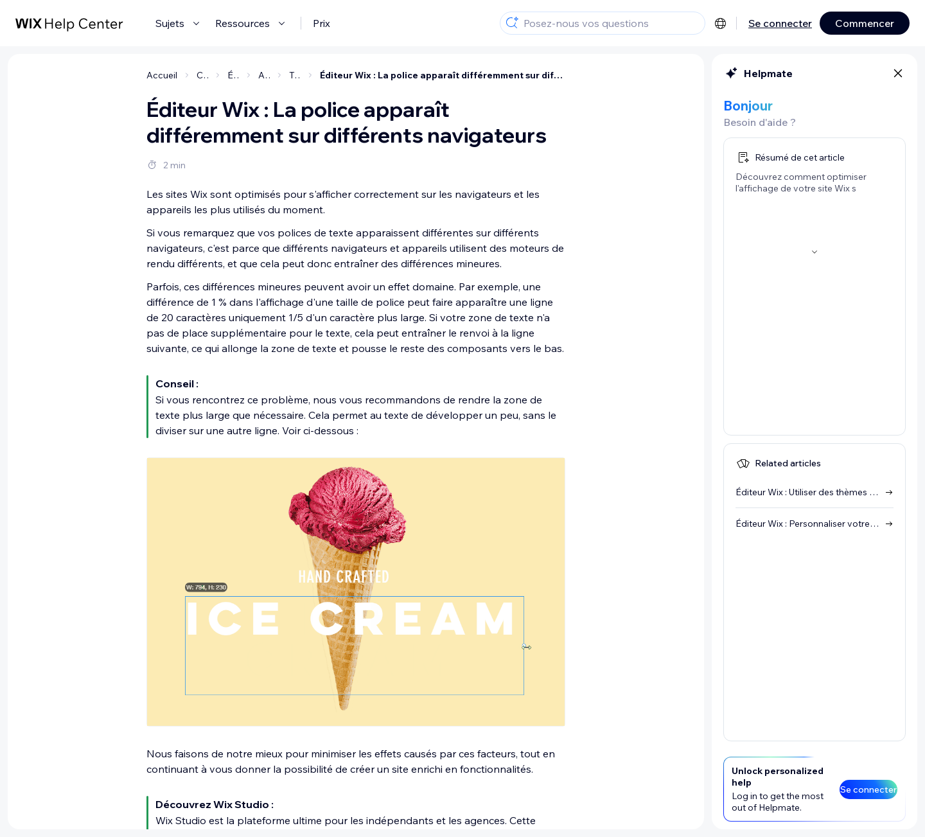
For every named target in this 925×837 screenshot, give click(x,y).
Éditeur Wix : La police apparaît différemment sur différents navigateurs (442, 75)
